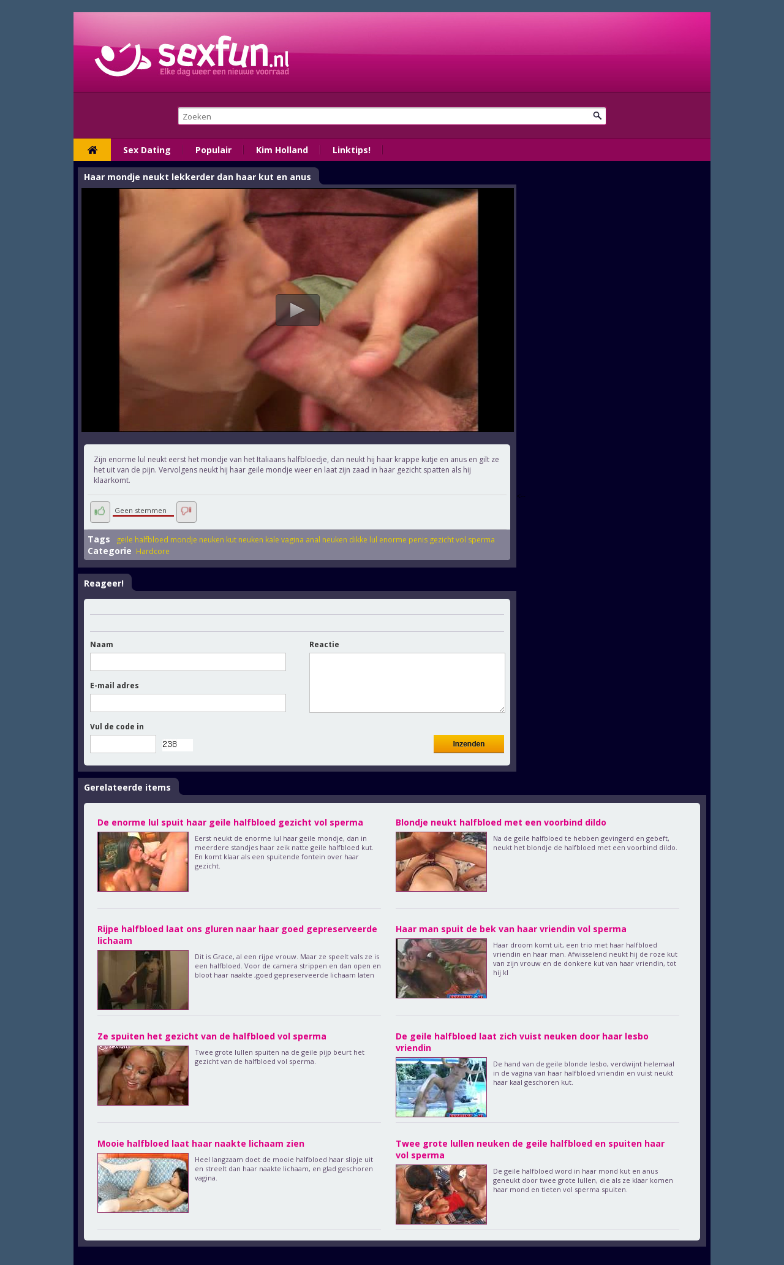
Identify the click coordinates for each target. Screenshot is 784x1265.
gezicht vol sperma (462, 539)
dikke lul (363, 539)
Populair (213, 150)
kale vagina (284, 539)
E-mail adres (114, 685)
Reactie (324, 644)
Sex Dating (147, 150)
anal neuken (326, 539)
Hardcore (153, 551)
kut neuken (244, 539)
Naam (101, 644)
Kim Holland (282, 150)
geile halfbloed (142, 539)
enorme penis (403, 539)
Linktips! (352, 150)
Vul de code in (117, 726)
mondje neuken (197, 539)
